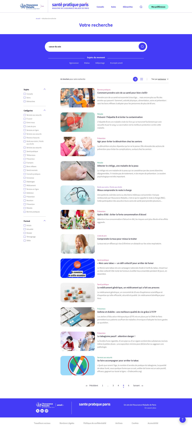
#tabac (87, 63)
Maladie (29, 208)
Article (29, 225)
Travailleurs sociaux (42, 423)
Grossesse (30, 178)
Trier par (159, 79)
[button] (142, 46)
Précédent (92, 385)
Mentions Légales (67, 423)
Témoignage (31, 237)
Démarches (31, 101)
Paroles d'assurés (33, 138)
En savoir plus (150, 408)
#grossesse (74, 63)
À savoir (29, 119)
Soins (29, 98)
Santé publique (32, 151)
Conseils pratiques (33, 174)
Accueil (38, 18)
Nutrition (30, 200)
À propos (30, 163)
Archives (118, 423)
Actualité (30, 229)
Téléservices (31, 155)
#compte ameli (116, 63)
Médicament (31, 185)
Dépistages (31, 182)
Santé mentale (32, 170)
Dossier (29, 233)
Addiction (30, 193)
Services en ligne (33, 130)
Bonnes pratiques (33, 212)
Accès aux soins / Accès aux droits (35, 142)
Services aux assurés (34, 115)
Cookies (135, 423)
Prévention (31, 159)
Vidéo (29, 240)
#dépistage (100, 63)
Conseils (30, 94)
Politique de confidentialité (95, 423)
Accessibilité (153, 423)
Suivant (138, 385)
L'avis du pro (31, 126)
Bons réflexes (31, 166)
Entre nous (31, 122)
